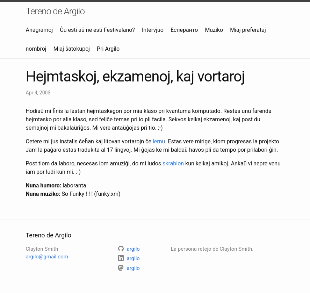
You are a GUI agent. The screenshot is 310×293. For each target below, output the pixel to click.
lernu (159, 141)
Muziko (214, 30)
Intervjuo (153, 30)
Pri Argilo (108, 48)
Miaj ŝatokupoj (71, 48)
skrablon (173, 163)
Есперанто (184, 30)
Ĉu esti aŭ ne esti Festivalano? (97, 30)
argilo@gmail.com (47, 256)
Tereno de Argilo (55, 11)
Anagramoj (39, 30)
